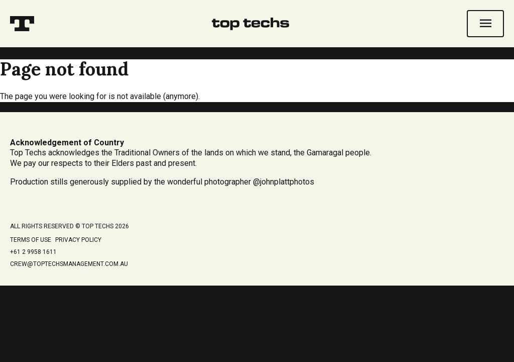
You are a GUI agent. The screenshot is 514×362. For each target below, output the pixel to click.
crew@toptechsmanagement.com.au (69, 263)
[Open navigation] (485, 23)
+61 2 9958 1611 (33, 251)
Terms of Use (30, 239)
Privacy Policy (78, 239)
